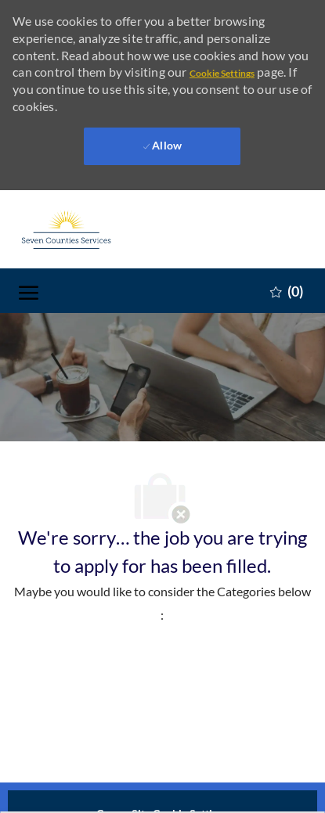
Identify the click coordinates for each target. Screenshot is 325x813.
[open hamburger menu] (28, 291)
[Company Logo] (97, 229)
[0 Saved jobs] (286, 290)
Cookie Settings (222, 73)
